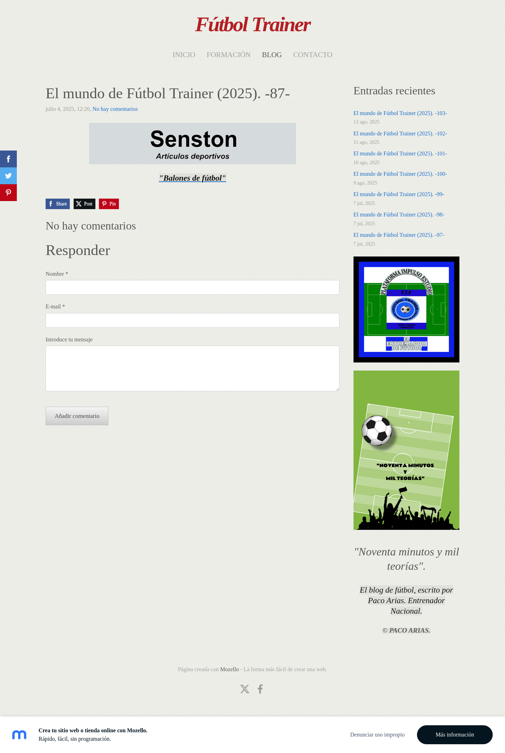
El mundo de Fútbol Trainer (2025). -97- (399, 235)
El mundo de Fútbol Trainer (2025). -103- (400, 113)
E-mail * (55, 306)
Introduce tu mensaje (69, 339)
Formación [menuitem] (229, 55)
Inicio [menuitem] (184, 55)
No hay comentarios (115, 109)
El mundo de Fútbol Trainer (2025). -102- (400, 133)
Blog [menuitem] (272, 55)
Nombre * (57, 274)
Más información (455, 735)
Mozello (229, 669)
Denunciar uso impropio (377, 735)
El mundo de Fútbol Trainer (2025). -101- (400, 153)
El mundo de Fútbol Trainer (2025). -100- (400, 174)
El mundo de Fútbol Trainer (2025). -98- (399, 215)
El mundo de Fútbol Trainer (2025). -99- (399, 194)
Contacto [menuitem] (312, 55)
